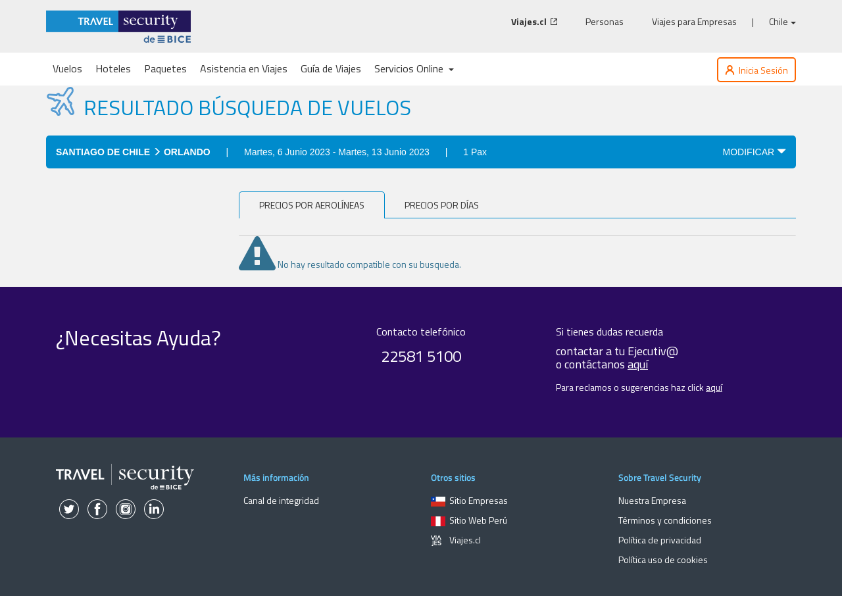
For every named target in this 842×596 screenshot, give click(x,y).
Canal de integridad (281, 500)
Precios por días (442, 205)
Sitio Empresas (469, 500)
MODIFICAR (754, 152)
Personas (604, 21)
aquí (638, 364)
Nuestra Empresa (652, 500)
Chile (782, 21)
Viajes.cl (456, 540)
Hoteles (113, 68)
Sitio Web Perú (469, 520)
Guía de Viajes (331, 68)
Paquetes (165, 68)
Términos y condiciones (665, 520)
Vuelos (67, 68)
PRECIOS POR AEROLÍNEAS (311, 205)
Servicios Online (414, 68)
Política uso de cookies (663, 559)
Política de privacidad (659, 540)
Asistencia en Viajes (243, 68)
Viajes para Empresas (694, 21)
